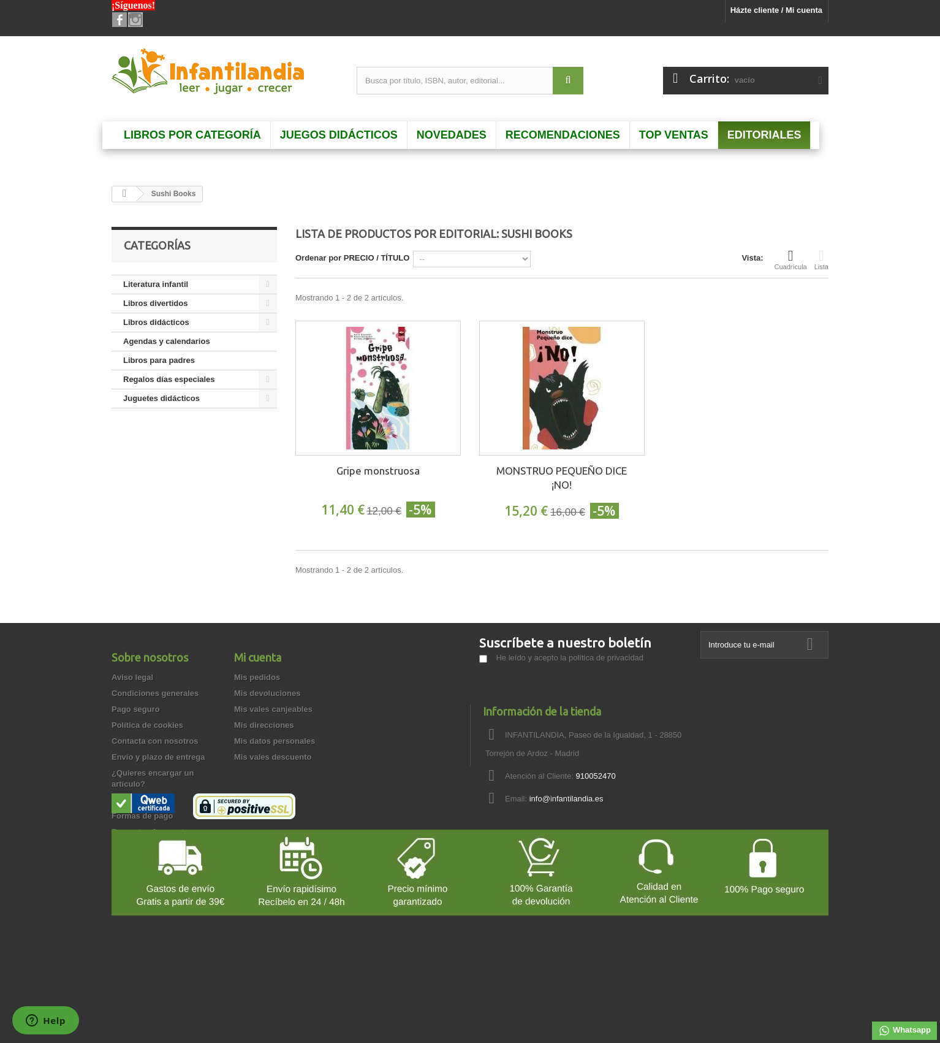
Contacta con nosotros (155, 741)
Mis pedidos (257, 677)
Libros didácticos (156, 322)
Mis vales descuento (272, 757)
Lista (821, 259)
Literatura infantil (155, 284)
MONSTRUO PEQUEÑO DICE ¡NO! (561, 478)
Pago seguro (136, 709)
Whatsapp (904, 1031)
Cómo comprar (140, 879)
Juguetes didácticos (161, 398)
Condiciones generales (155, 693)
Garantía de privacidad (154, 863)
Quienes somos (141, 799)
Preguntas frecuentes (152, 831)
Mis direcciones (264, 725)
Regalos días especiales (169, 379)
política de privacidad (606, 657)
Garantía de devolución (156, 847)
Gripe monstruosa (378, 470)
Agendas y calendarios (166, 341)
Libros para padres (159, 360)
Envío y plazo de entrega (158, 757)
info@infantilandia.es (566, 798)
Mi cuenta (257, 657)
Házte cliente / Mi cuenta (776, 10)
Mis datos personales (274, 741)
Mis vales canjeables (273, 709)
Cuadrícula (791, 259)
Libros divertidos (155, 303)
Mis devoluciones (267, 693)
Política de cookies (147, 725)
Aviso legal (132, 677)
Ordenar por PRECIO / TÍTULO (352, 257)
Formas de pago (142, 815)
